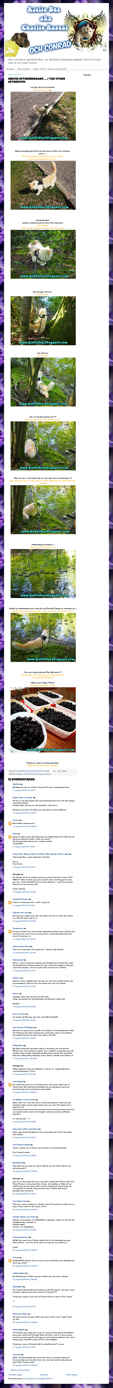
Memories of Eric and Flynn (25, 1129)
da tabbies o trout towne (24, 1100)
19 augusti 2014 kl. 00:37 (25, 1365)
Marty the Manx (20, 1314)
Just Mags (17, 1081)
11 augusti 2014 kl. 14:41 (24, 905)
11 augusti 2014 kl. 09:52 (25, 826)
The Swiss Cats (20, 1201)
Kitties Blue (18, 1045)
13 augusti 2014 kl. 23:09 (25, 1266)
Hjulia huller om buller (22, 798)
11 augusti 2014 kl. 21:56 (24, 1074)
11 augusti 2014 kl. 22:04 (25, 1092)
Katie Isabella (18, 1330)
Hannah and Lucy (20, 913)
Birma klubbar (24, 69)
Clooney (16, 1354)
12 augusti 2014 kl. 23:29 (25, 1250)
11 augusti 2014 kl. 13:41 (24, 847)
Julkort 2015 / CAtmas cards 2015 (49, 69)
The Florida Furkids (21, 1145)
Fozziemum (18, 928)
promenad (47, 774)
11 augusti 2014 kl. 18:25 (24, 1007)
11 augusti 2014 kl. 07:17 (24, 790)
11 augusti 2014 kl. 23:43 (24, 1155)
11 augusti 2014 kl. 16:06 (24, 939)
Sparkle (16, 784)
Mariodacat (18, 960)
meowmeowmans (20, 1237)
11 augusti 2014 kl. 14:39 (24, 892)
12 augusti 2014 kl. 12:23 (24, 1230)
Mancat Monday (35, 774)
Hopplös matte (22, 774)
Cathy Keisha (19, 1273)
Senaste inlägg (15, 1375)
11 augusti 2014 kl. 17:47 (24, 971)
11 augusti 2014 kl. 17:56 (24, 986)
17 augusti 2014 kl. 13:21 (24, 1347)
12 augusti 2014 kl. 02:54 (25, 1171)
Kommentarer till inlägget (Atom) (38, 1379)
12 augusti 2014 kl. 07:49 (25, 1210)
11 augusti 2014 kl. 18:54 (24, 1020)
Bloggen (10, 69)
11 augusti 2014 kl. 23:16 (24, 1137)
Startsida (44, 1375)
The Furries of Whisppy (23, 1027)
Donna (16, 820)
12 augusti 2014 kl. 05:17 (24, 1194)
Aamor (16, 994)
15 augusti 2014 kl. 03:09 (25, 1322)
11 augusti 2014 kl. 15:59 (24, 921)
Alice (15, 834)
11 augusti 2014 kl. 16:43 (24, 953)
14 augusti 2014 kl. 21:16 (24, 1307)
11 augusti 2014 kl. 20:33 (25, 1058)
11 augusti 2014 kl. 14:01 (24, 867)
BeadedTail (17, 1163)
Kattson (16, 978)
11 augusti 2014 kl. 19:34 (24, 1038)
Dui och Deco (19, 1014)
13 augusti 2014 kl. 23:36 (25, 1279)
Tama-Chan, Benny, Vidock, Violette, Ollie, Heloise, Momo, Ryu (40, 854)
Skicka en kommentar (20, 1370)
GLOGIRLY (17, 1287)
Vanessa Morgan (20, 899)
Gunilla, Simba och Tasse (24, 1217)
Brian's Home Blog (21, 946)
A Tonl (16, 1257)
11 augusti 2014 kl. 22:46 (24, 1122)
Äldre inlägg (71, 1375)
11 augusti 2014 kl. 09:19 (24, 813)
